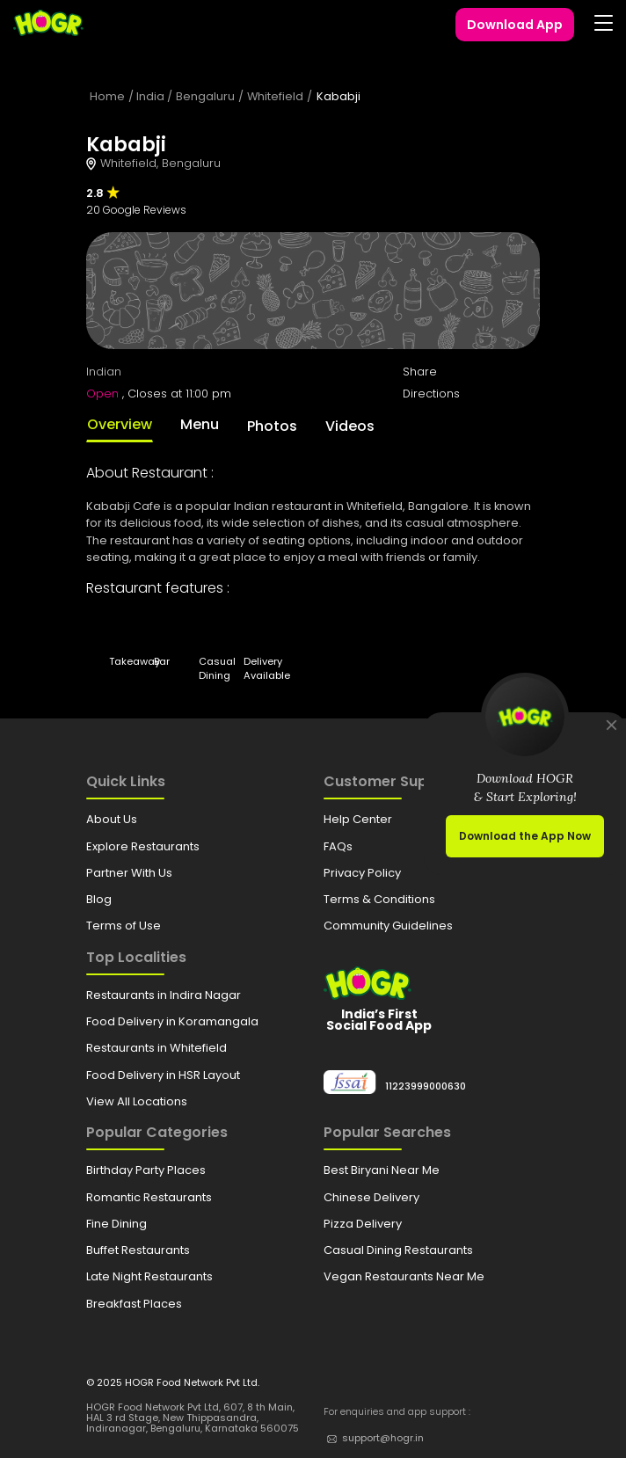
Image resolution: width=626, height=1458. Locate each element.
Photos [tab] (272, 426)
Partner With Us (129, 872)
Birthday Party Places (146, 1170)
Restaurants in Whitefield (156, 1047)
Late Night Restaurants (149, 1276)
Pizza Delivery (363, 1223)
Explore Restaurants (143, 846)
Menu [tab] (199, 424)
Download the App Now (525, 835)
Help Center (358, 819)
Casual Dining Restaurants (398, 1250)
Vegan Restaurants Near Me (404, 1276)
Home (107, 96)
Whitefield (275, 96)
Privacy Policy (362, 872)
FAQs (338, 846)
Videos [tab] (350, 426)
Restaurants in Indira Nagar (163, 995)
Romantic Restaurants (149, 1197)
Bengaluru (205, 96)
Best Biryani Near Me (382, 1170)
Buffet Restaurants (138, 1250)
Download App (515, 24)
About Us (111, 819)
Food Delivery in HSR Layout (163, 1075)
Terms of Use (123, 925)
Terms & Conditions (379, 899)
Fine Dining (116, 1223)
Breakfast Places (134, 1303)
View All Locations (136, 1101)
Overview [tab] (119, 424)
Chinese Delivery (371, 1197)
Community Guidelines (388, 925)
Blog (99, 899)
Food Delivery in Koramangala (172, 1021)
